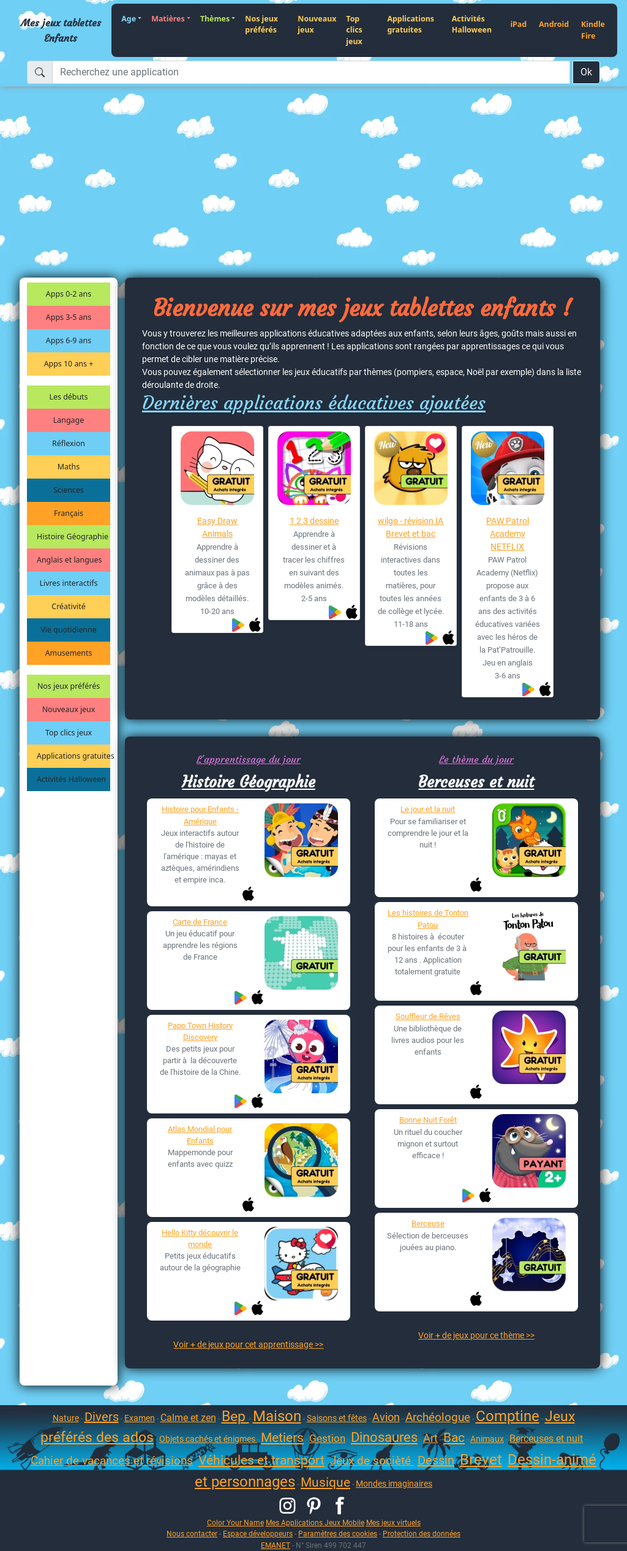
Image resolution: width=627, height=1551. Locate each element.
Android (554, 24)
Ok (586, 72)
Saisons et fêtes (337, 1418)
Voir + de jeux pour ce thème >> (476, 1335)
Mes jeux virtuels (393, 1522)
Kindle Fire (593, 30)
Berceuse (428, 1223)
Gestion (327, 1438)
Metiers (282, 1437)
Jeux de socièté (372, 1461)
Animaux (487, 1439)
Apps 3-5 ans (68, 317)
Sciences (68, 490)
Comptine (507, 1416)
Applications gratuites (410, 24)
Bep (235, 1416)
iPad (518, 24)
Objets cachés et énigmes (208, 1439)
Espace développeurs (258, 1533)
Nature (66, 1418)
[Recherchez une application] (311, 72)
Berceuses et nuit (476, 782)
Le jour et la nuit (427, 809)
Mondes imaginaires (394, 1483)
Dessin (436, 1460)
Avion (386, 1417)
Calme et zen (188, 1418)
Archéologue (437, 1417)
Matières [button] (168, 18)
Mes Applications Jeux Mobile (315, 1522)
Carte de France (200, 922)
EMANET (275, 1545)
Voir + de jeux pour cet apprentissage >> (248, 1344)
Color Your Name (235, 1522)
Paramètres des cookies (337, 1533)
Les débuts (69, 397)
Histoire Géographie (72, 536)
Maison (277, 1416)
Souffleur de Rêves (428, 1016)
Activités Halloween (472, 24)
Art (430, 1438)
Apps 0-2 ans (68, 294)
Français (68, 513)
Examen (139, 1418)
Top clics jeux (354, 30)
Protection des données (421, 1533)
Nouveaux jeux (317, 24)
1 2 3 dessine (314, 521)
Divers (101, 1416)
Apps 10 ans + (69, 363)
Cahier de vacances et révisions (112, 1461)
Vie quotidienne (68, 629)
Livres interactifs (69, 583)
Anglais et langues (69, 560)
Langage (68, 420)
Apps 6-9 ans (68, 340)
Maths (69, 466)
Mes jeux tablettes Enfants (61, 30)
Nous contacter (192, 1533)
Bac (454, 1437)
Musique (325, 1482)
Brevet (481, 1459)
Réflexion (68, 443)
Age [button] (128, 18)
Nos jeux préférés (261, 24)
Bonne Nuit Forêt (428, 1119)
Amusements (68, 653)
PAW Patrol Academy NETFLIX (507, 534)
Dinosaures (384, 1437)
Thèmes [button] (215, 18)
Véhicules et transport (261, 1460)
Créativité (68, 606)
